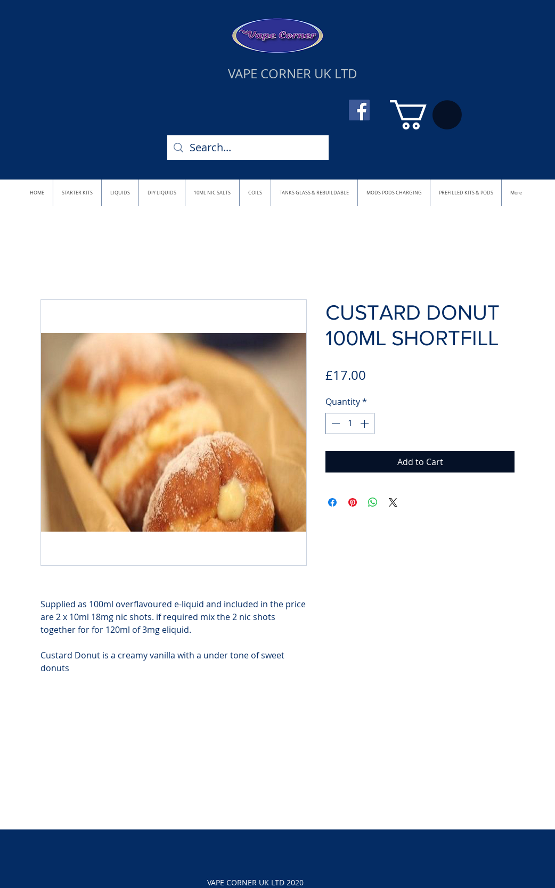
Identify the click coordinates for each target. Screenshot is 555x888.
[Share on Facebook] (332, 502)
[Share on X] (393, 502)
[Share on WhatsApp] (372, 502)
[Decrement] (334, 423)
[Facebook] (359, 110)
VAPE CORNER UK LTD (292, 73)
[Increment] (365, 423)
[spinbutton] (350, 423)
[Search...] (248, 147)
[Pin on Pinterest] (352, 502)
